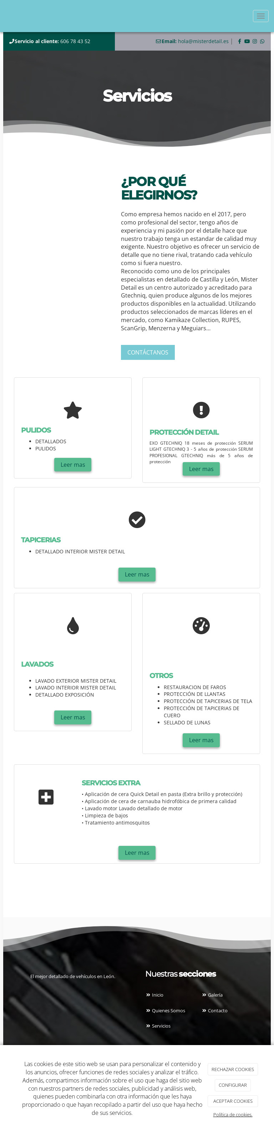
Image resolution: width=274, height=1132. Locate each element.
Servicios (158, 1026)
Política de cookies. (233, 1114)
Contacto (214, 1010)
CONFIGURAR (233, 1085)
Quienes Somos (165, 1010)
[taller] (62, 203)
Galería (212, 995)
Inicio (154, 995)
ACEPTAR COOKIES (233, 1101)
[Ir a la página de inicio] (3, 16)
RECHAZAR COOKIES (233, 1069)
